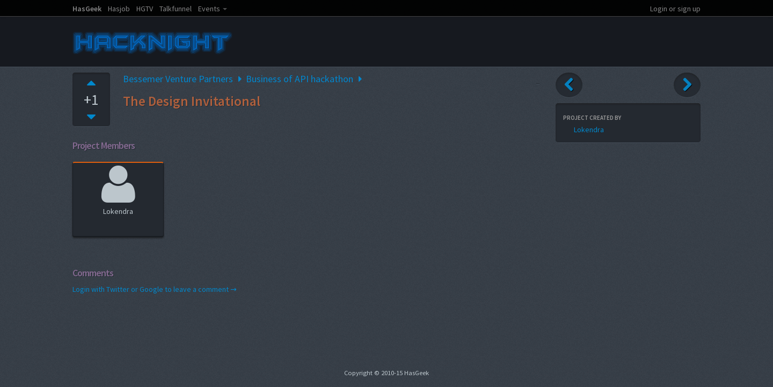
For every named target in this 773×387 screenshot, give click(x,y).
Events (209, 8)
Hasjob (119, 8)
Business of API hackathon (299, 79)
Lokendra (118, 189)
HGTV (144, 8)
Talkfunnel (175, 8)
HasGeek (86, 8)
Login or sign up (675, 8)
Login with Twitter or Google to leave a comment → (154, 289)
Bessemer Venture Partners (178, 79)
